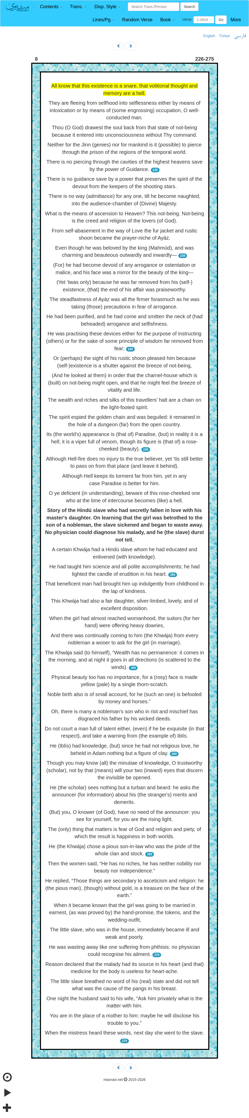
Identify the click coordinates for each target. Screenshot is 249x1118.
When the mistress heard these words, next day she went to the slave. (124, 1033)
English (209, 36)
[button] (51, 6)
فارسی (240, 36)
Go (221, 20)
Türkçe (224, 36)
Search (189, 7)
